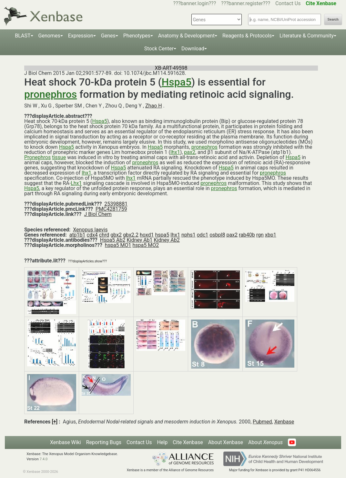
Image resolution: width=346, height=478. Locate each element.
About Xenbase (225, 442)
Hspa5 (176, 82)
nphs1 (188, 235)
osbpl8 (217, 235)
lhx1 (175, 152)
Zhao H (153, 106)
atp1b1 (77, 235)
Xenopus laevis (90, 230)
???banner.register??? (245, 3)
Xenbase (284, 422)
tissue (59, 157)
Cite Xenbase (188, 442)
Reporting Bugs (103, 442)
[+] (55, 422)
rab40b (247, 235)
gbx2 (116, 235)
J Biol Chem (97, 214)
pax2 (189, 152)
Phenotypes (136, 36)
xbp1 (270, 235)
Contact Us (288, 3)
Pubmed (262, 422)
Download (192, 49)
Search (333, 19)
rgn (260, 235)
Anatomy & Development (186, 36)
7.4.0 (44, 459)
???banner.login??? (194, 3)
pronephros (50, 94)
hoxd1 (147, 235)
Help (162, 442)
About (265, 442)
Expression (80, 36)
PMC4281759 (111, 209)
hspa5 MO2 (146, 245)
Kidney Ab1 (139, 240)
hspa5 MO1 (118, 245)
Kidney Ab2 (167, 240)
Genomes (49, 36)
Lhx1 (76, 183)
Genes (108, 36)
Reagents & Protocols (247, 36)
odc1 (203, 235)
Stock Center (159, 49)
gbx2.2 (130, 235)
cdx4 (92, 235)
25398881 (115, 204)
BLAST (22, 36)
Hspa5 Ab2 (113, 240)
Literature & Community (307, 36)
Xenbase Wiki (65, 442)
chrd (104, 235)
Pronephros (37, 157)
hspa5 (162, 235)
